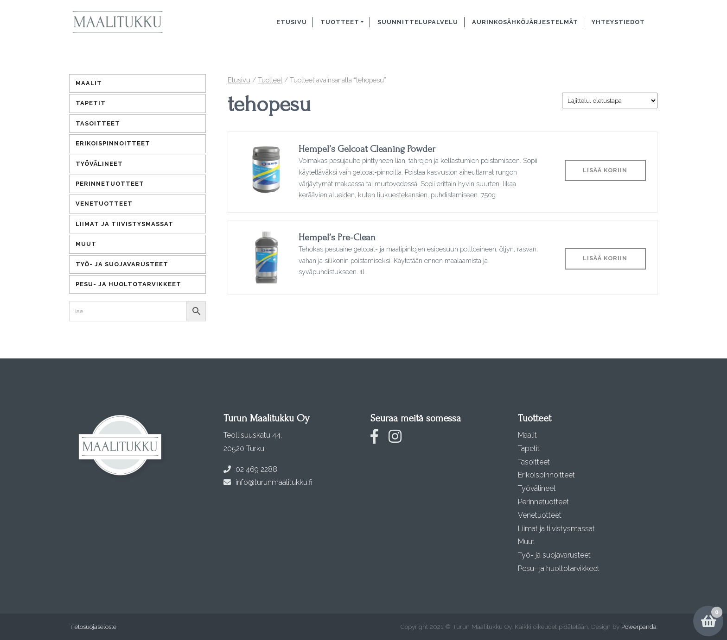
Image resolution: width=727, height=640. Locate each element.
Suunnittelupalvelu (417, 22)
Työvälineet (99, 163)
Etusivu (291, 22)
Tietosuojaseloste (92, 626)
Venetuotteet (104, 203)
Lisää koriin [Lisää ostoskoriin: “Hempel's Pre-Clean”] (605, 258)
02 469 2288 (250, 469)
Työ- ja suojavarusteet (122, 264)
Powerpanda (639, 626)
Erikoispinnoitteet (113, 143)
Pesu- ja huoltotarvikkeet (128, 284)
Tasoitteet (98, 123)
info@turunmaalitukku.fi (267, 482)
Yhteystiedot (618, 22)
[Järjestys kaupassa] (609, 100)
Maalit (89, 83)
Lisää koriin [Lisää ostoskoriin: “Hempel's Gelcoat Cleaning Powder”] (605, 170)
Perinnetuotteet (110, 183)
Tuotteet (339, 22)
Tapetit (91, 103)
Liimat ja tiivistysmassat (124, 223)
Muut (86, 243)
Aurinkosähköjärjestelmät (525, 22)
